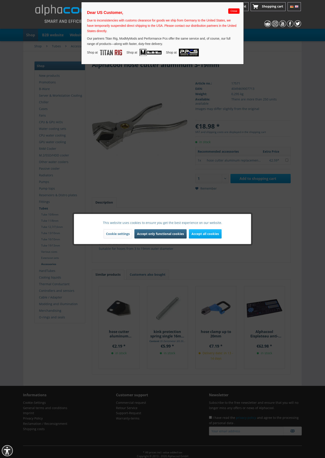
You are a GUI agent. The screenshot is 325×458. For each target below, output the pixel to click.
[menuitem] (268, 6)
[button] (7, 451)
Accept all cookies (205, 234)
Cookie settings (118, 234)
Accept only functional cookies (160, 234)
